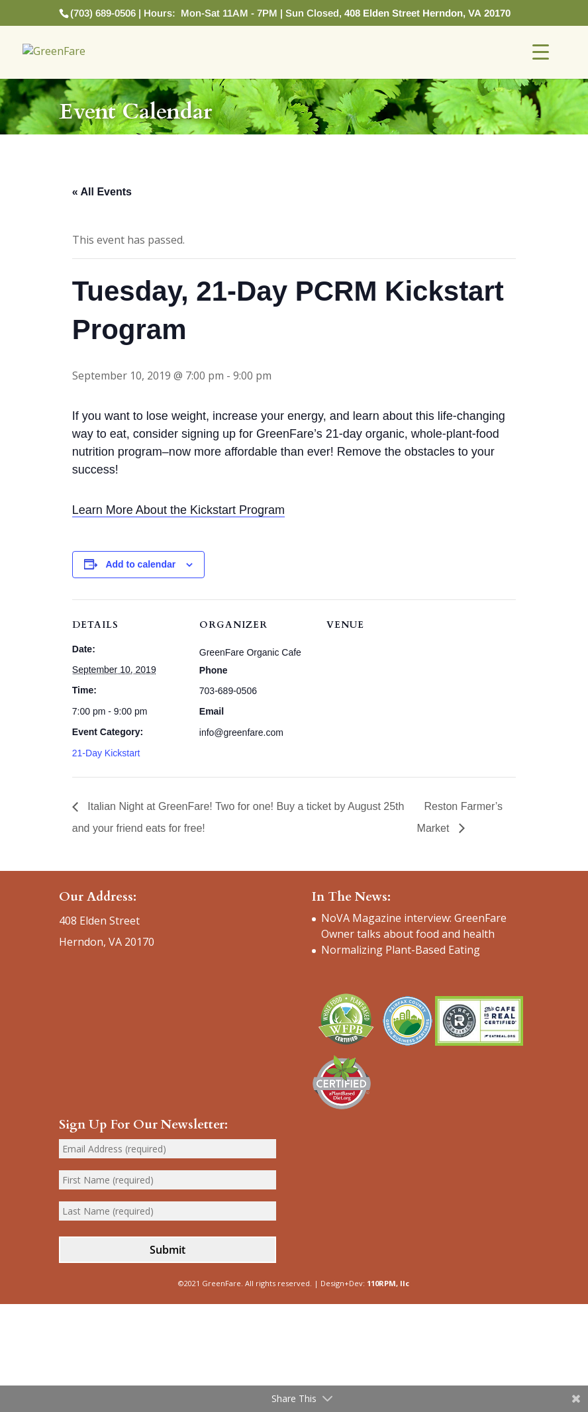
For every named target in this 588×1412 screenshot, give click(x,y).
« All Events (102, 191)
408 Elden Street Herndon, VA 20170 (427, 13)
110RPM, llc (388, 1283)
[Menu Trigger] (540, 51)
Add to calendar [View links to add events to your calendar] (140, 564)
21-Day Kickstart (106, 753)
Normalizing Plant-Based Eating (400, 949)
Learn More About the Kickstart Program (178, 510)
